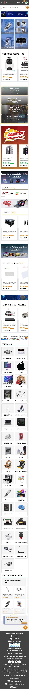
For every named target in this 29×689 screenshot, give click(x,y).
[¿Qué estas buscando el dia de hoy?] (13, 7)
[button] (25, 627)
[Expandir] (19, 2)
